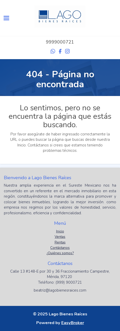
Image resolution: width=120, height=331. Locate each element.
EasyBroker (72, 323)
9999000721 (60, 42)
